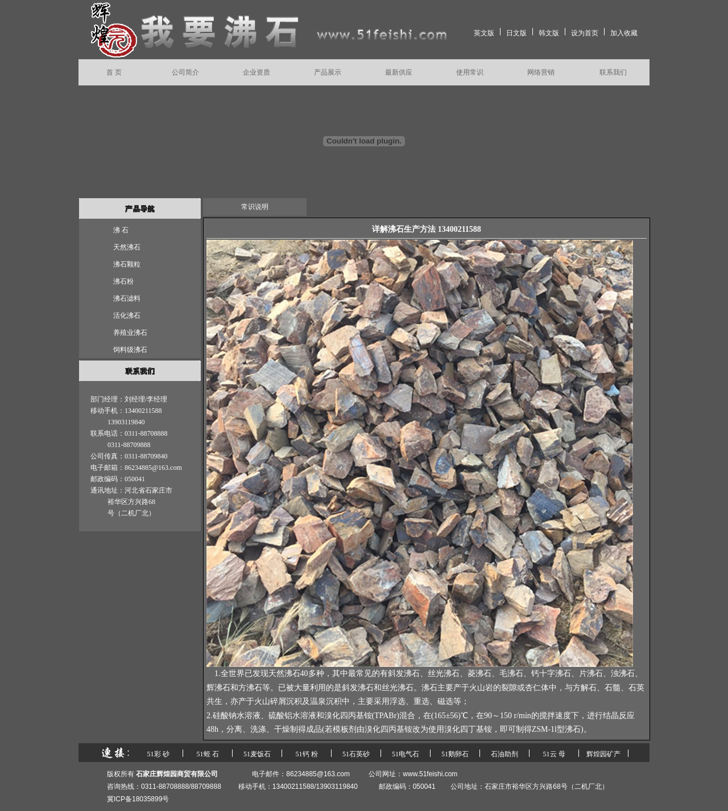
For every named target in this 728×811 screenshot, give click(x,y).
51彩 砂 (158, 754)
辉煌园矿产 (603, 754)
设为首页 (584, 33)
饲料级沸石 (130, 350)
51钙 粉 (307, 754)
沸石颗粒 (126, 264)
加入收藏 (624, 33)
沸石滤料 (126, 298)
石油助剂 (504, 754)
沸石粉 (123, 281)
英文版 (484, 33)
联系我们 (613, 72)
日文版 (516, 33)
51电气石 (405, 754)
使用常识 (469, 72)
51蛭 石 (208, 754)
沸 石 (121, 230)
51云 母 (554, 754)
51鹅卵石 (455, 754)
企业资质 (256, 72)
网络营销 (541, 72)
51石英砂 (356, 754)
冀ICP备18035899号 (138, 799)
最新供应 (398, 72)
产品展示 (327, 72)
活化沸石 (126, 316)
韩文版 (549, 33)
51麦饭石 (257, 754)
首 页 (114, 72)
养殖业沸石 (130, 333)
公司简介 (185, 72)
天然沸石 (126, 247)
